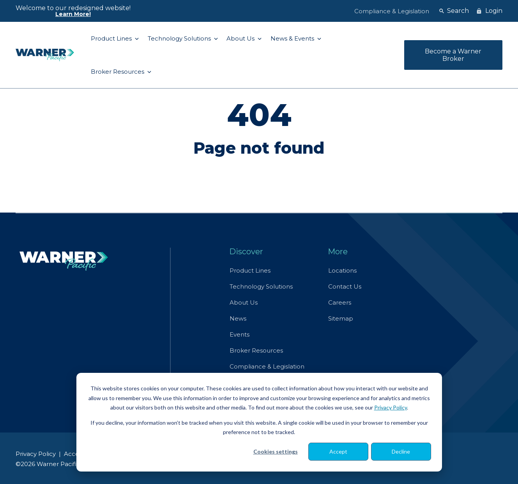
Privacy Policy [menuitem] (36, 453)
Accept (338, 451)
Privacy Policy (390, 407)
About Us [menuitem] (244, 302)
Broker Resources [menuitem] (256, 350)
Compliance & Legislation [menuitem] (391, 11)
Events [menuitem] (239, 334)
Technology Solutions (180, 38)
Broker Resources (118, 71)
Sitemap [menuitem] (340, 318)
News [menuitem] (238, 318)
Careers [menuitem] (339, 302)
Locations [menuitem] (342, 270)
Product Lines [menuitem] (250, 270)
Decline (401, 451)
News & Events (293, 38)
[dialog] (259, 422)
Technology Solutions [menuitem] (261, 286)
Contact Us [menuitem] (344, 286)
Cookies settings (275, 451)
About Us (241, 38)
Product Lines (112, 38)
